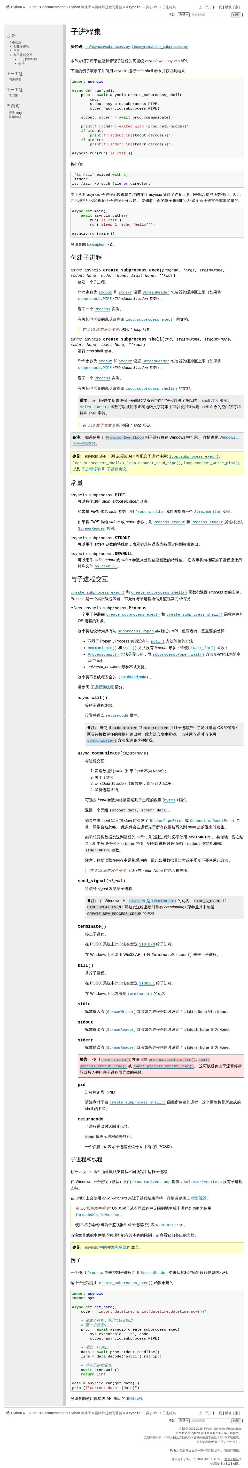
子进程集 (169, 7)
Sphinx (220, 1463)
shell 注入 (210, 400)
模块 (228, 7)
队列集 (13, 95)
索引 (238, 7)
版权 (185, 1428)
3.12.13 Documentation (47, 7)
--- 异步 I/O (142, 7)
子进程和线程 (27, 59)
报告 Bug (15, 113)
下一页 (217, 7)
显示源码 (15, 117)
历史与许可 (228, 1442)
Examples (95, 244)
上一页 (204, 7)
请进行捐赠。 (233, 1450)
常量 (17, 51)
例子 (21, 63)
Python (16, 7)
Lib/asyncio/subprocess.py (107, 47)
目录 (11, 35)
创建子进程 (21, 46)
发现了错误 (231, 1459)
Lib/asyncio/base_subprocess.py (160, 47)
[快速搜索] (211, 15)
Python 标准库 (80, 7)
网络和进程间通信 (108, 7)
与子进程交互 (23, 55)
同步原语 (15, 79)
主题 (180, 14)
